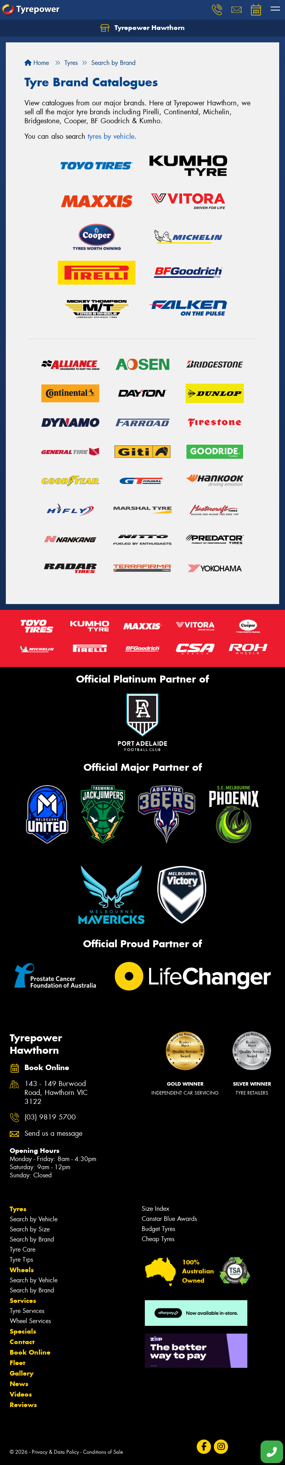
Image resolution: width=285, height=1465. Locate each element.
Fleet (17, 1362)
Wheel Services (30, 1321)
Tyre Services (27, 1311)
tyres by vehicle (111, 136)
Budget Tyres (158, 1229)
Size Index (155, 1209)
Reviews (23, 1404)
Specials (23, 1331)
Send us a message (53, 1133)
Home (36, 63)
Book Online (30, 1352)
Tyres (18, 1209)
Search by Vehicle (33, 1219)
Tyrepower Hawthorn (142, 28)
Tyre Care (22, 1249)
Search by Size (30, 1229)
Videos (21, 1394)
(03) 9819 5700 (50, 1117)
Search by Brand (32, 1239)
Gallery (21, 1373)
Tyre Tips (21, 1259)
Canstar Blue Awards (169, 1219)
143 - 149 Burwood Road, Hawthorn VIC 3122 (56, 1092)
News (19, 1383)
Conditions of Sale (103, 1452)
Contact (22, 1342)
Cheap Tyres (158, 1239)
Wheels (22, 1270)
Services (23, 1300)
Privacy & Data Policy (55, 1452)
